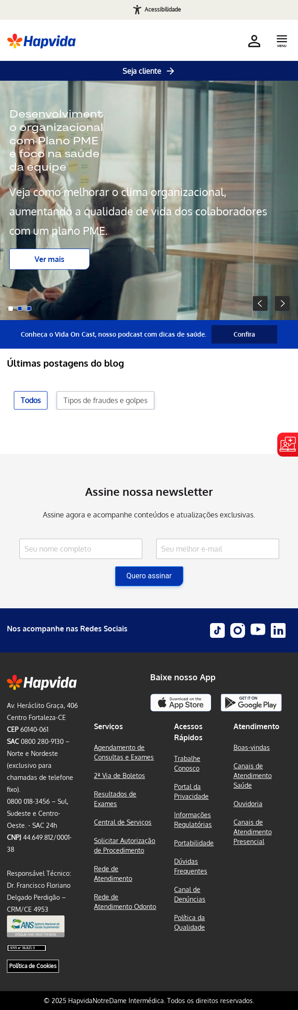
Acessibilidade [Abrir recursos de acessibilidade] (163, 9)
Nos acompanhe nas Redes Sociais (67, 628)
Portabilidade (194, 843)
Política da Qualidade (189, 922)
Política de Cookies (33, 965)
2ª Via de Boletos (119, 775)
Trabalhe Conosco (187, 763)
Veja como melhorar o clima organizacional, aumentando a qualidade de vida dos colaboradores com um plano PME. (138, 211)
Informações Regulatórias (193, 819)
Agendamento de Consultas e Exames (124, 752)
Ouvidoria (248, 804)
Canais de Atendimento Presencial (253, 831)
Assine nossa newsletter (149, 491)
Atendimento (257, 726)
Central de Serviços (123, 822)
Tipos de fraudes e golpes (105, 400)
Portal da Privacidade (191, 791)
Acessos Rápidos (188, 732)
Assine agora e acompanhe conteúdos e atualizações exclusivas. (149, 514)
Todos (31, 400)
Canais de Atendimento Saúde (253, 775)
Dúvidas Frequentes (190, 866)
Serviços (108, 726)
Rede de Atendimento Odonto (125, 901)
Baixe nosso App (183, 677)
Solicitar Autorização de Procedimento (124, 845)
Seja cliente (149, 71)
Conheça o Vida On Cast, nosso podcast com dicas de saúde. (113, 334)
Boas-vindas (252, 747)
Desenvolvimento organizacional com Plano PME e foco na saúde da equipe (56, 140)
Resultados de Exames (115, 799)
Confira (244, 334)
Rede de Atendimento (113, 873)
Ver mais (49, 259)
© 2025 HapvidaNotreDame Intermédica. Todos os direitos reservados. (149, 1000)
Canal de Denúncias (189, 894)
